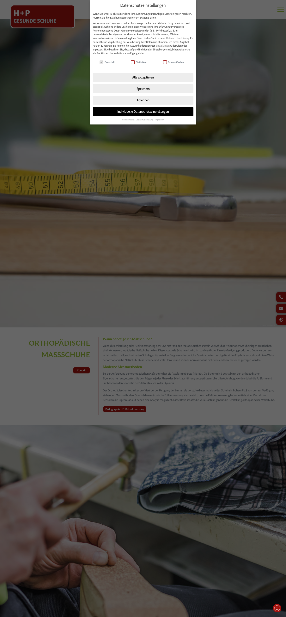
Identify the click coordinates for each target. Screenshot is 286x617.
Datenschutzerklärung (177, 35)
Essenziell (107, 59)
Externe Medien (173, 59)
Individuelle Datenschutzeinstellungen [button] (143, 109)
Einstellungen (162, 43)
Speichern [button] (143, 86)
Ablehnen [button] (143, 97)
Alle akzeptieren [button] (143, 75)
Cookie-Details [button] (128, 117)
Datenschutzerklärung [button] (144, 117)
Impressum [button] (159, 117)
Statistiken (139, 59)
